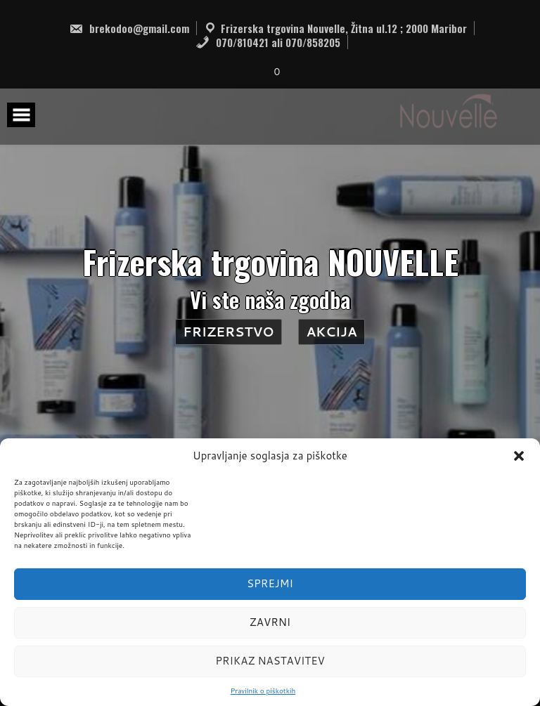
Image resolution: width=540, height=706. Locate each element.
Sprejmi (270, 583)
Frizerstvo (228, 331)
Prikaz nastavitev (270, 660)
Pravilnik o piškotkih (263, 690)
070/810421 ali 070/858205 (267, 42)
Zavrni (270, 622)
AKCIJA (331, 331)
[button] (519, 456)
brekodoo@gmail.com (129, 28)
